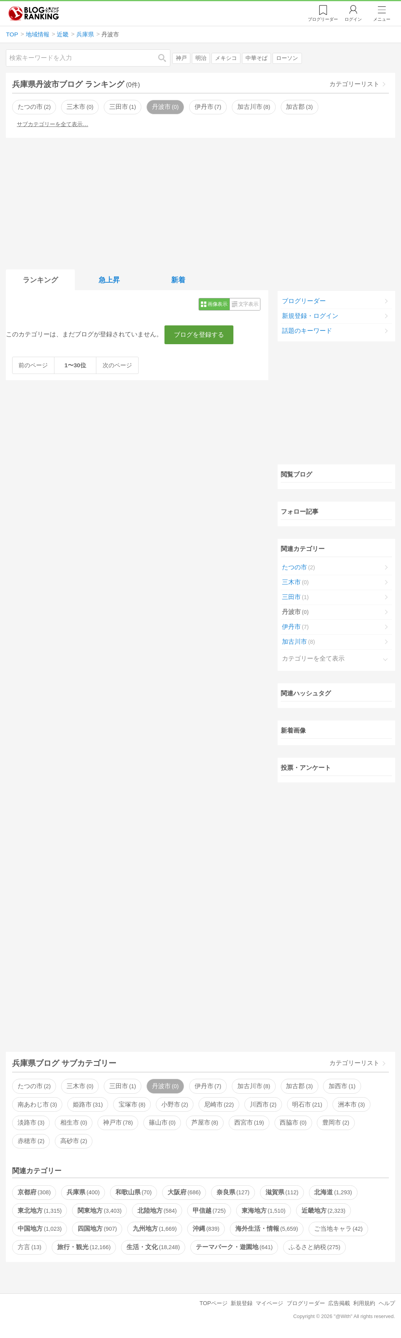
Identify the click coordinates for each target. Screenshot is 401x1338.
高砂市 (73, 1141)
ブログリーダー (304, 301)
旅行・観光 (83, 1247)
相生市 (73, 1122)
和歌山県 (134, 1192)
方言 (29, 1247)
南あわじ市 (37, 1104)
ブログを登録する (199, 334)
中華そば (256, 58)
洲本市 (351, 1104)
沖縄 (206, 1228)
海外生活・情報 (266, 1228)
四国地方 (97, 1228)
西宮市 (249, 1122)
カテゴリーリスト (354, 84)
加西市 (342, 1086)
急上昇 (109, 280)
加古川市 (253, 106)
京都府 (34, 1192)
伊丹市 (208, 106)
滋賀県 (282, 1192)
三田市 (122, 106)
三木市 (80, 106)
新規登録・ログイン (310, 315)
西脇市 (293, 1122)
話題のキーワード (307, 330)
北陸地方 (157, 1210)
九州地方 (155, 1228)
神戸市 (118, 1122)
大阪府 (184, 1192)
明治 (200, 58)
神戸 (181, 58)
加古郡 (299, 106)
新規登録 (242, 1303)
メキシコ (226, 58)
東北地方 (39, 1210)
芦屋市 (204, 1122)
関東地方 (99, 1210)
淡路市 (31, 1122)
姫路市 (88, 1104)
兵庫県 (83, 1192)
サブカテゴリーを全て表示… (52, 124)
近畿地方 (323, 1210)
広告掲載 (339, 1303)
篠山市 (162, 1122)
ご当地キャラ (338, 1228)
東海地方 (263, 1210)
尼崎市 (219, 1104)
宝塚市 (132, 1104)
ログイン (353, 19)
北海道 (333, 1192)
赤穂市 (31, 1141)
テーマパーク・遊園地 (234, 1247)
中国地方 (39, 1228)
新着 (178, 280)
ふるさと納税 (314, 1247)
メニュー (381, 19)
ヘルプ (387, 1303)
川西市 (263, 1104)
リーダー (323, 19)
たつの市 (34, 106)
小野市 (174, 1104)
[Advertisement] (200, 202)
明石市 (307, 1104)
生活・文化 (153, 1247)
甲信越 (209, 1210)
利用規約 (364, 1303)
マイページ (269, 1303)
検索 (166, 58)
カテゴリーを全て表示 (313, 658)
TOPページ (213, 1303)
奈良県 (233, 1192)
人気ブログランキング (34, 13)
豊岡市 (335, 1122)
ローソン (287, 58)
